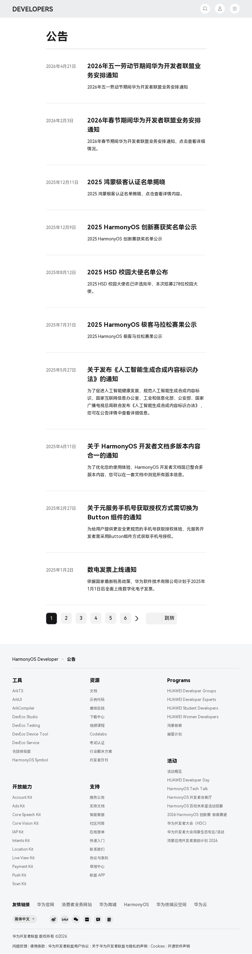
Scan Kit (19, 884)
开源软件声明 (179, 946)
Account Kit (22, 797)
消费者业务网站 (77, 904)
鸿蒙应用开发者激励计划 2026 (192, 841)
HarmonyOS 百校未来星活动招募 (195, 806)
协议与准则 (99, 858)
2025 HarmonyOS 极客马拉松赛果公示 (142, 324)
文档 (93, 691)
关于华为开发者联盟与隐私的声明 (119, 946)
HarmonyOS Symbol (30, 760)
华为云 (200, 904)
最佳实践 (97, 708)
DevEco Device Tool (30, 734)
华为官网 (45, 904)
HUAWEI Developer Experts (191, 700)
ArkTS (17, 691)
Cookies (158, 946)
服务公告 (97, 797)
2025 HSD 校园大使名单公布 (127, 272)
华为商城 (108, 904)
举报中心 (97, 866)
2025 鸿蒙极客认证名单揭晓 (126, 182)
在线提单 (97, 832)
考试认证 (97, 743)
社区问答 (97, 823)
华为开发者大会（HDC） (188, 823)
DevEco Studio (25, 717)
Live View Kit (23, 858)
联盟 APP (97, 875)
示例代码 (97, 700)
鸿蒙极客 (174, 725)
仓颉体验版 (21, 751)
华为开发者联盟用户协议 (68, 946)
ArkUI (17, 700)
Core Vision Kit (25, 823)
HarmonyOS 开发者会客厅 (189, 797)
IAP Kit (17, 832)
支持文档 (97, 806)
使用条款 (37, 946)
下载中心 (97, 717)
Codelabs (98, 734)
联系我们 (97, 849)
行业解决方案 (101, 751)
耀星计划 (174, 734)
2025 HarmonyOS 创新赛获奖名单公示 (142, 227)
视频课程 (97, 725)
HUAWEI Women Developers (192, 717)
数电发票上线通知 (112, 569)
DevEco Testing (26, 725)
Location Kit (22, 849)
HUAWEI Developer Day (188, 780)
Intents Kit (21, 841)
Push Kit (19, 875)
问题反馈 (19, 946)
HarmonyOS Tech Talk (187, 789)
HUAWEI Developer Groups (191, 691)
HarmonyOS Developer (35, 659)
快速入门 (97, 841)
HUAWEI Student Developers (192, 708)
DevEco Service (25, 743)
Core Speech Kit (26, 815)
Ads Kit (18, 806)
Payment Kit (22, 866)
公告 (71, 659)
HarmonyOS (136, 904)
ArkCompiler (23, 708)
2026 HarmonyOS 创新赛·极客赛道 (197, 815)
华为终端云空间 (171, 904)
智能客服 (97, 815)
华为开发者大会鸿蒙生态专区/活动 (195, 832)
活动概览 (174, 771)
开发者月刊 (99, 760)
